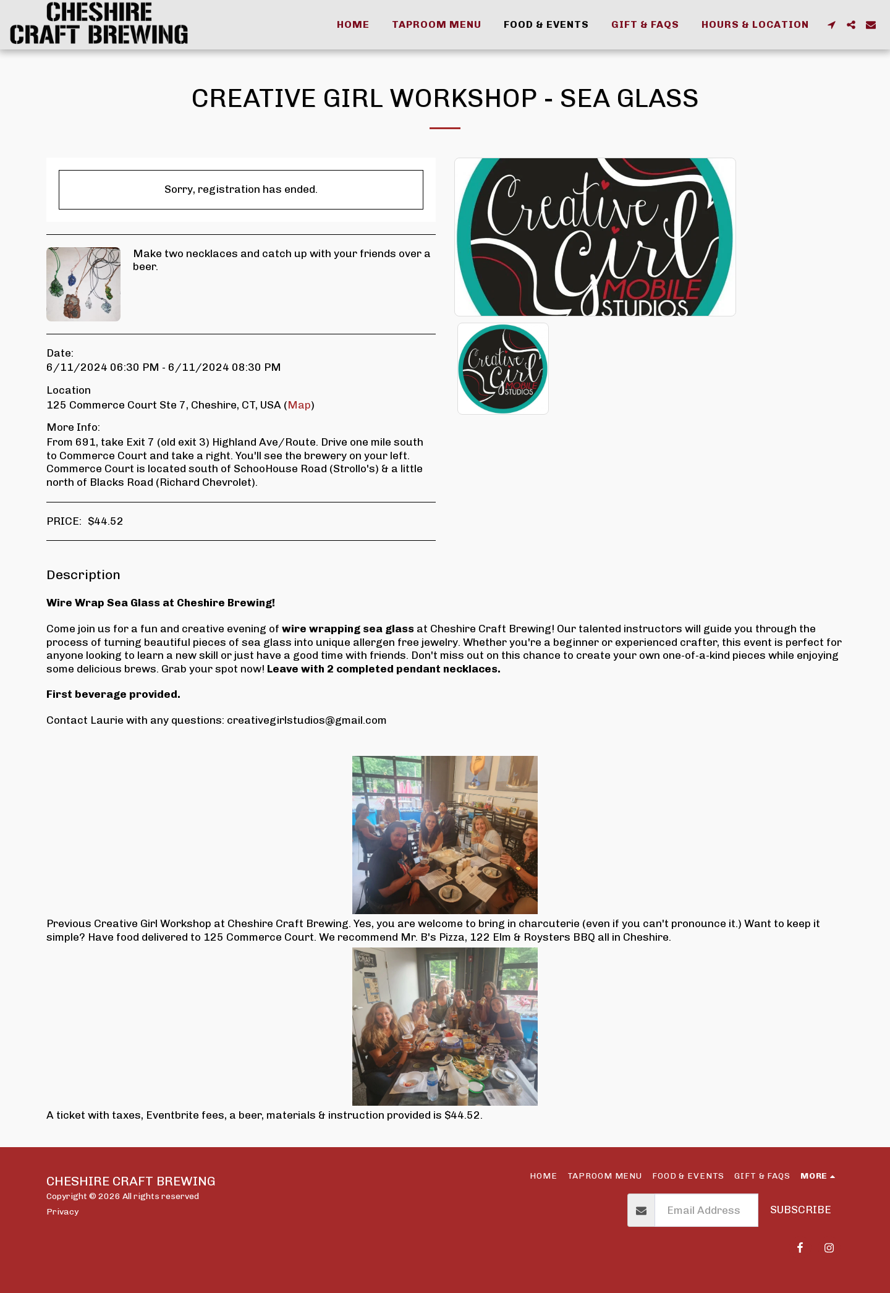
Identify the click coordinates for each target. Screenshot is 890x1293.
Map (299, 405)
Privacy (62, 1211)
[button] (831, 25)
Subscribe (800, 1209)
